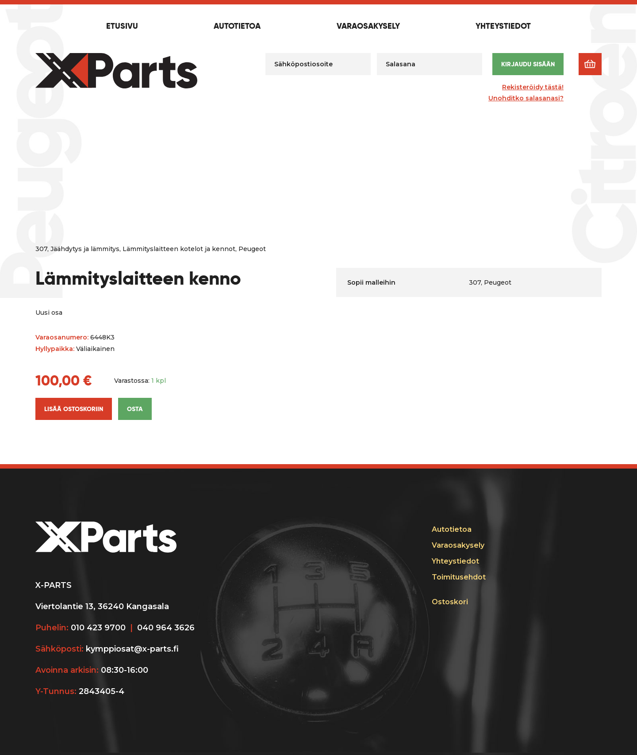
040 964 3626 (166, 628)
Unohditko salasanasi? (526, 98)
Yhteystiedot (503, 26)
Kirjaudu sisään (528, 64)
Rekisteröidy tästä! (533, 87)
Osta (135, 409)
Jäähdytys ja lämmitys (84, 249)
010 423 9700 (98, 628)
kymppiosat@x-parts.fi (132, 649)
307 (41, 249)
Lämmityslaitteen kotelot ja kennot (179, 249)
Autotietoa (237, 26)
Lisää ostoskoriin (73, 409)
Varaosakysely (368, 26)
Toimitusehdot (459, 577)
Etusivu (122, 26)
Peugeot (252, 249)
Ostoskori (450, 602)
